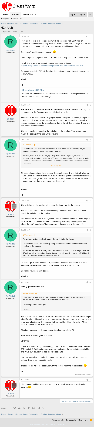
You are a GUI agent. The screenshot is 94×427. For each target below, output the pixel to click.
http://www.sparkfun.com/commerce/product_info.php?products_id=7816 (52, 66)
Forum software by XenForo (47, 424)
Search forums (16, 19)
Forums (15, 14)
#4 (90, 201)
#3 (90, 140)
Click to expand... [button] (56, 166)
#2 (90, 105)
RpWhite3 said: (28, 294)
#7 (90, 380)
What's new (28, 14)
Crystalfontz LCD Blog (33, 90)
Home (5, 14)
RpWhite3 (7, 31)
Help (80, 420)
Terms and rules (58, 420)
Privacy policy (71, 420)
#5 (90, 230)
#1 (90, 36)
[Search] (90, 14)
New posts (5, 19)
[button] (35, 14)
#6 (90, 282)
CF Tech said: (28, 145)
